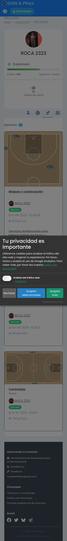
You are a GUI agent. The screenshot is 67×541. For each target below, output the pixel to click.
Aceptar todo (55, 293)
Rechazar (9, 293)
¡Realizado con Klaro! (52, 301)
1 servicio (19, 281)
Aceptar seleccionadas (31, 293)
